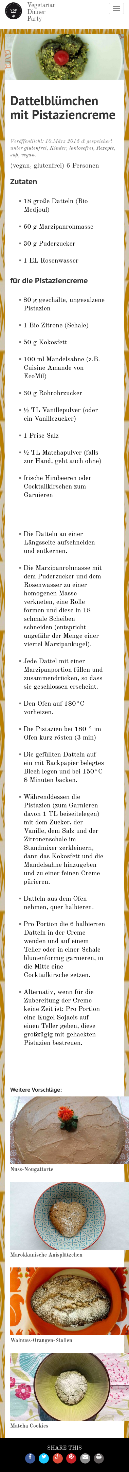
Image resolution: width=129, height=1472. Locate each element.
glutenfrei (35, 148)
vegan (28, 155)
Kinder (58, 148)
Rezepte (105, 148)
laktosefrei (81, 148)
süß (14, 155)
